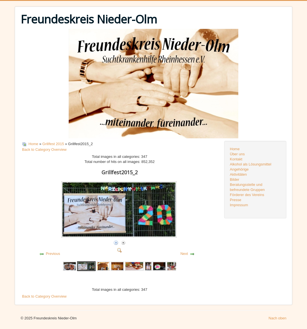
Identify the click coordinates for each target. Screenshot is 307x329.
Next (184, 253)
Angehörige (239, 169)
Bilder (234, 179)
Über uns (237, 154)
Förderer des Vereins (247, 195)
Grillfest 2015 (53, 144)
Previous (53, 253)
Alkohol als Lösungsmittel (250, 164)
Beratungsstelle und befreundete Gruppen (247, 187)
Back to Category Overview (44, 149)
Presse (235, 200)
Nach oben (277, 318)
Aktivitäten (238, 174)
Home (33, 144)
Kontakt (236, 159)
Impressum (239, 205)
